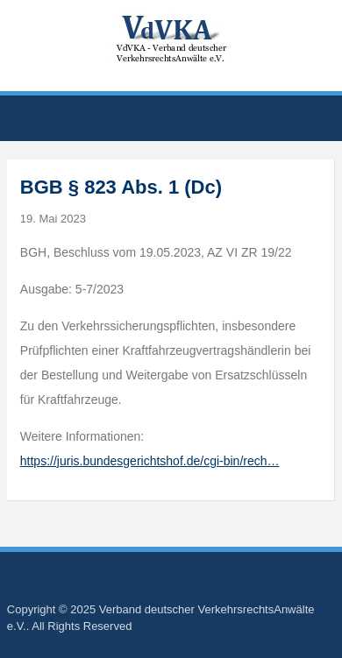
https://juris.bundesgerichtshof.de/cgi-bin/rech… (150, 461)
